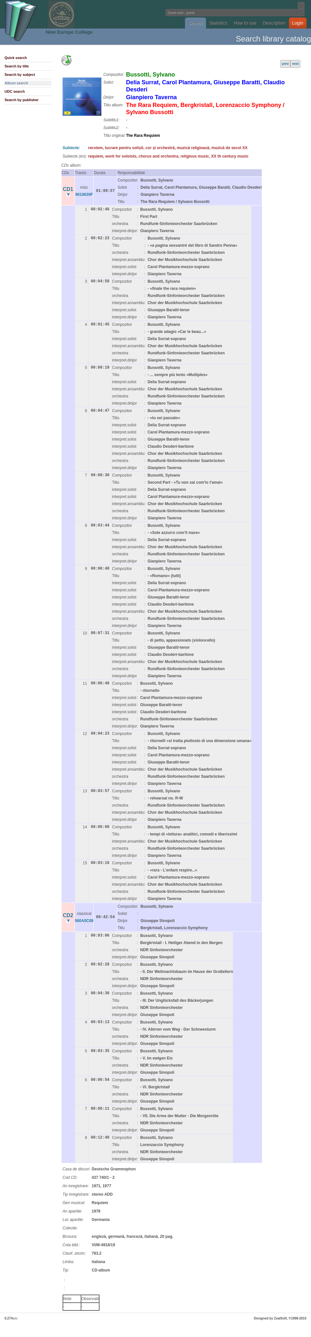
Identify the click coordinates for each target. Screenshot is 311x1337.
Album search (16, 83)
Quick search (16, 58)
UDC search (15, 91)
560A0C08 (84, 920)
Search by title (17, 66)
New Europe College (69, 32)
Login (297, 23)
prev (285, 63)
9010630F (84, 194)
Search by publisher (22, 100)
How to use (245, 23)
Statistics (218, 23)
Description (274, 23)
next (295, 63)
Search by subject (20, 75)
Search (195, 23)
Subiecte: (71, 148)
